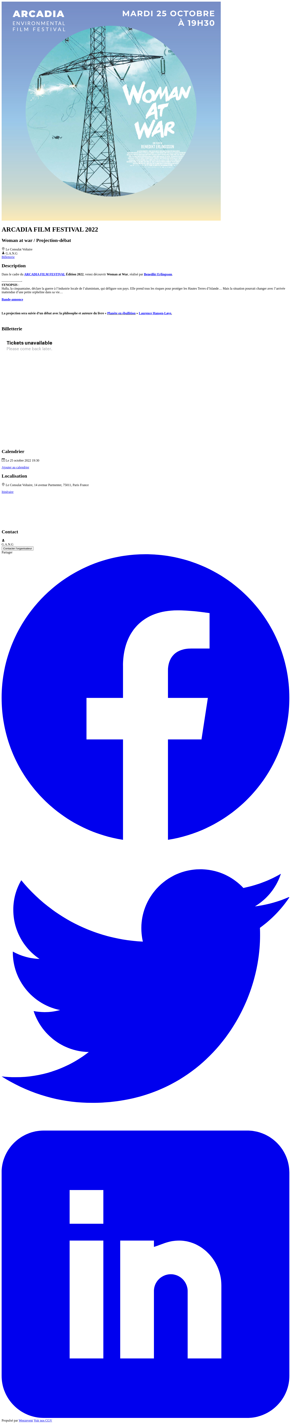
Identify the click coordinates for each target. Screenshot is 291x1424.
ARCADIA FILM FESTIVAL (44, 274)
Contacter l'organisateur (17, 548)
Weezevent (26, 1420)
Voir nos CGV (43, 1420)
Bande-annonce (12, 299)
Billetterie (8, 257)
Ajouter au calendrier (15, 467)
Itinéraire (8, 492)
